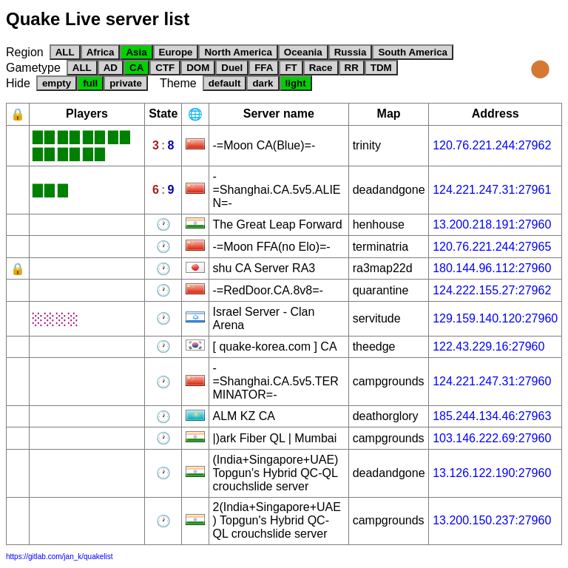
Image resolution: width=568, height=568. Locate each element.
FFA (263, 67)
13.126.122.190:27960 (492, 473)
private (125, 83)
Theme (178, 83)
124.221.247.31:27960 (492, 381)
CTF (165, 67)
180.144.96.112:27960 (492, 268)
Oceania (303, 52)
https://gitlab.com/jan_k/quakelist (59, 556)
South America (412, 52)
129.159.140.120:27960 (495, 318)
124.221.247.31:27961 (492, 189)
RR (352, 67)
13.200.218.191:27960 (492, 224)
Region (25, 52)
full (90, 83)
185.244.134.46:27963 (492, 416)
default (225, 83)
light (295, 83)
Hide (18, 83)
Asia (136, 52)
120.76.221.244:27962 (492, 145)
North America (237, 52)
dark (262, 83)
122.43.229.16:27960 (488, 346)
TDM (381, 67)
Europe (176, 52)
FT (291, 67)
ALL (65, 52)
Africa (101, 52)
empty (56, 83)
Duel (232, 67)
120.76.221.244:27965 (492, 246)
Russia (350, 52)
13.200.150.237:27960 (492, 520)
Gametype (33, 67)
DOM (197, 67)
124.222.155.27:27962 (492, 290)
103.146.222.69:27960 (492, 438)
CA (136, 67)
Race (321, 67)
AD (111, 67)
